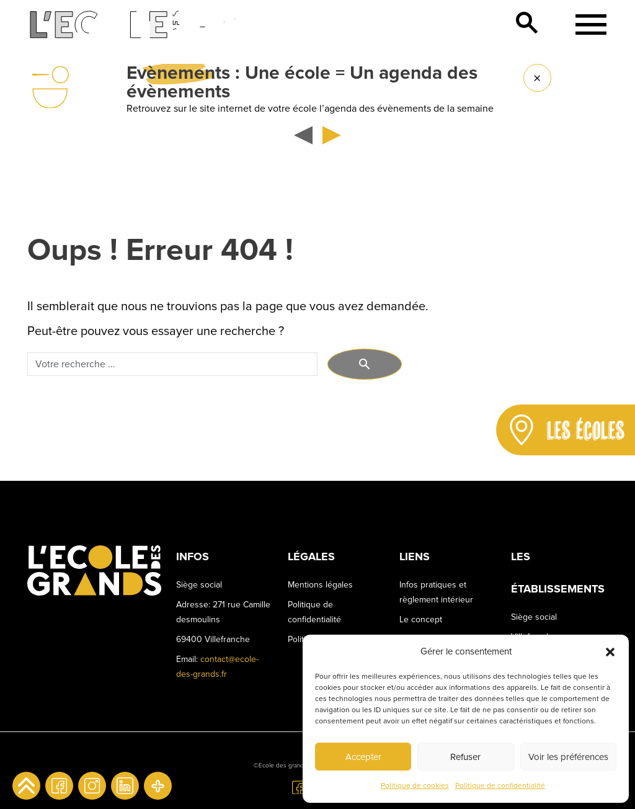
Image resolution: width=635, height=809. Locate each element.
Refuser (465, 756)
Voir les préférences (568, 756)
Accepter (363, 756)
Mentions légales (320, 584)
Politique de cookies (415, 785)
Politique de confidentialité (500, 785)
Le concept (420, 619)
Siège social (534, 617)
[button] (610, 651)
